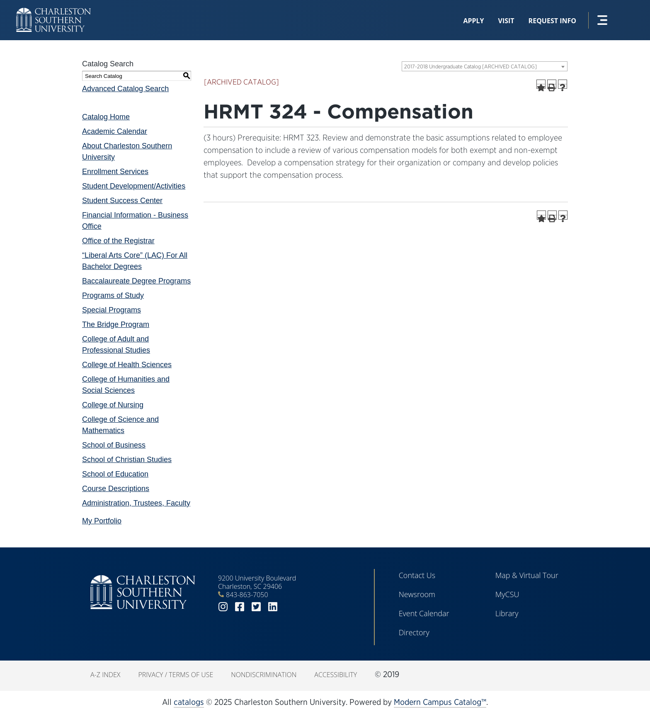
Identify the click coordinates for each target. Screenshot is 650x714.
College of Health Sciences (127, 365)
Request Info (552, 20)
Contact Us (417, 575)
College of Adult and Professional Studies (116, 344)
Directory (414, 632)
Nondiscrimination (263, 674)
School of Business (114, 445)
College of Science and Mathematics (120, 425)
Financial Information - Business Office (135, 220)
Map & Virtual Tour (526, 575)
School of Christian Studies (127, 459)
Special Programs (111, 310)
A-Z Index (105, 674)
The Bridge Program (115, 324)
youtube (289, 607)
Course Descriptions (115, 488)
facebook (240, 607)
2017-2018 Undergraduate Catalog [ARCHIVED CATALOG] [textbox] (470, 66)
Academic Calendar (114, 131)
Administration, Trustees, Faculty (136, 503)
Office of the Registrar (118, 241)
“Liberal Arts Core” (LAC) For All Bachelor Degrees (134, 261)
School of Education (115, 474)
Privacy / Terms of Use (175, 674)
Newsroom (417, 594)
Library (507, 613)
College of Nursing (112, 405)
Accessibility (335, 674)
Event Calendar (424, 613)
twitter (256, 607)
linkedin (273, 607)
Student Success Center (122, 200)
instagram (223, 607)
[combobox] (485, 66)
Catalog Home (106, 117)
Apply (473, 20)
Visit (506, 20)
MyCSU (507, 594)
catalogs (189, 702)
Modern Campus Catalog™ (440, 702)
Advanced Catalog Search (125, 89)
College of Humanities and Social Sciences (126, 385)
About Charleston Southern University (127, 151)
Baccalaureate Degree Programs (136, 281)
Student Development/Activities (133, 186)
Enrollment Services (115, 171)
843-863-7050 (247, 594)
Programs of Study (113, 295)
